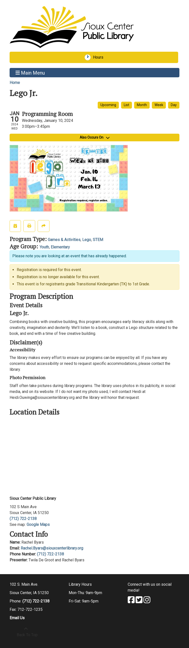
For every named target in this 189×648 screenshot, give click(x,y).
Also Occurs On (95, 137)
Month (142, 105)
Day (174, 105)
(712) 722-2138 (23, 518)
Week (159, 105)
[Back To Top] (26, 632)
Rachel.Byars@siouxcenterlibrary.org (52, 548)
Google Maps (38, 524)
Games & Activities (64, 239)
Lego (86, 239)
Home (15, 82)
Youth (44, 247)
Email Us (17, 618)
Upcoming (108, 105)
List (126, 105)
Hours (100, 57)
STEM (98, 239)
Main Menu (30, 72)
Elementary (60, 247)
